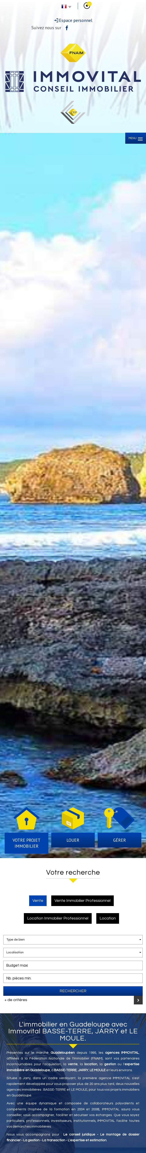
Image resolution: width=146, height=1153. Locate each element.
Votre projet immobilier (26, 843)
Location (108, 918)
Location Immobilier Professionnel (57, 918)
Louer (72, 840)
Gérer (119, 840)
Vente (37, 901)
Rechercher (73, 991)
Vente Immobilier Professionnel (82, 901)
